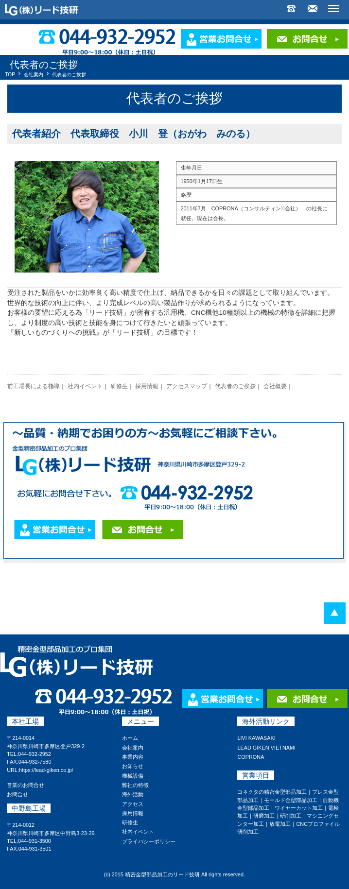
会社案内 (33, 74)
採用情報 (146, 386)
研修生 (119, 386)
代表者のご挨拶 (235, 386)
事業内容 (132, 757)
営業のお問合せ (25, 785)
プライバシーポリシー (148, 841)
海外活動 (132, 794)
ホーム (130, 738)
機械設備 (132, 776)
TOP (10, 74)
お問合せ (17, 794)
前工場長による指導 (33, 386)
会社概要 (275, 386)
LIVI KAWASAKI (256, 738)
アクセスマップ (186, 386)
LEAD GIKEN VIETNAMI (266, 748)
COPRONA (250, 757)
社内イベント (85, 386)
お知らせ (132, 766)
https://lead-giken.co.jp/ (46, 770)
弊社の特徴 (135, 785)
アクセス (132, 804)
